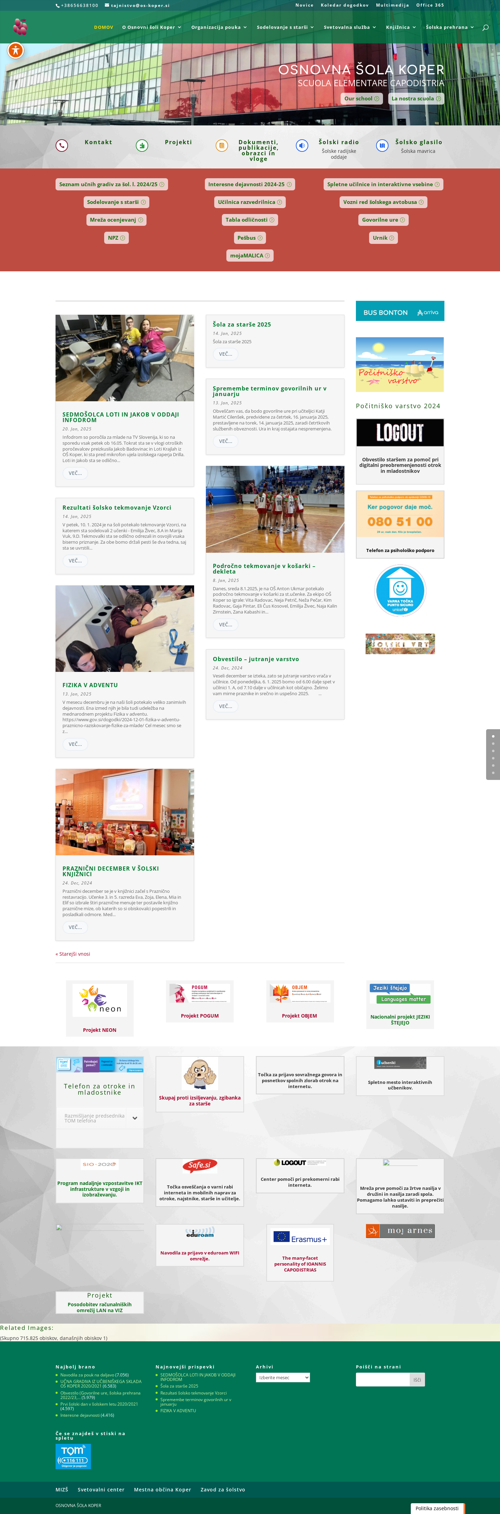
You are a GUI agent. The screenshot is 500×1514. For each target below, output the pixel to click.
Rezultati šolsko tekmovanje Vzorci (117, 507)
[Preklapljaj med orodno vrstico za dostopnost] (15, 50)
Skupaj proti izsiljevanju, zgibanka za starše (200, 1100)
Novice (304, 5)
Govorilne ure (380, 219)
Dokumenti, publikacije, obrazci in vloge (259, 150)
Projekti (178, 142)
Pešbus (247, 237)
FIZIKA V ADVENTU (90, 685)
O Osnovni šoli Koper (148, 27)
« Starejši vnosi (73, 954)
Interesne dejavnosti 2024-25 (246, 184)
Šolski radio (339, 142)
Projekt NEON (99, 1030)
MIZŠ (62, 1489)
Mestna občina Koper (162, 1489)
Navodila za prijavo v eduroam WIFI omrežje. (199, 1256)
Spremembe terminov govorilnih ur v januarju (270, 391)
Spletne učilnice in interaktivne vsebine (380, 184)
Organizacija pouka (216, 27)
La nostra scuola (413, 98)
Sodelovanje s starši (282, 27)
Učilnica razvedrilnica (246, 201)
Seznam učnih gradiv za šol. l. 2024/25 (108, 184)
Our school (358, 98)
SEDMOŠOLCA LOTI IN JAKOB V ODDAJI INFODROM (120, 417)
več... (75, 473)
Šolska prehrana (447, 27)
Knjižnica (398, 27)
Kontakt (98, 142)
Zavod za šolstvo (223, 1489)
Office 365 (430, 5)
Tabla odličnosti (247, 219)
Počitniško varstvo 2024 (398, 406)
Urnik (380, 237)
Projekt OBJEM (300, 1015)
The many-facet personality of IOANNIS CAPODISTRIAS (300, 1264)
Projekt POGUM (200, 1015)
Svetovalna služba (347, 27)
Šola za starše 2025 (242, 324)
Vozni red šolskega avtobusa (380, 201)
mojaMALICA (246, 255)
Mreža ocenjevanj (113, 219)
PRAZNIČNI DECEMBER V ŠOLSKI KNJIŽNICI (110, 871)
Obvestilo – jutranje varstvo (256, 659)
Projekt (99, 1295)
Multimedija (392, 5)
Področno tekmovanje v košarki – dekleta (264, 568)
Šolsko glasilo (419, 142)
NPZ (113, 237)
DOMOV (103, 27)
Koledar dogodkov (345, 5)
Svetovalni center (101, 1489)
